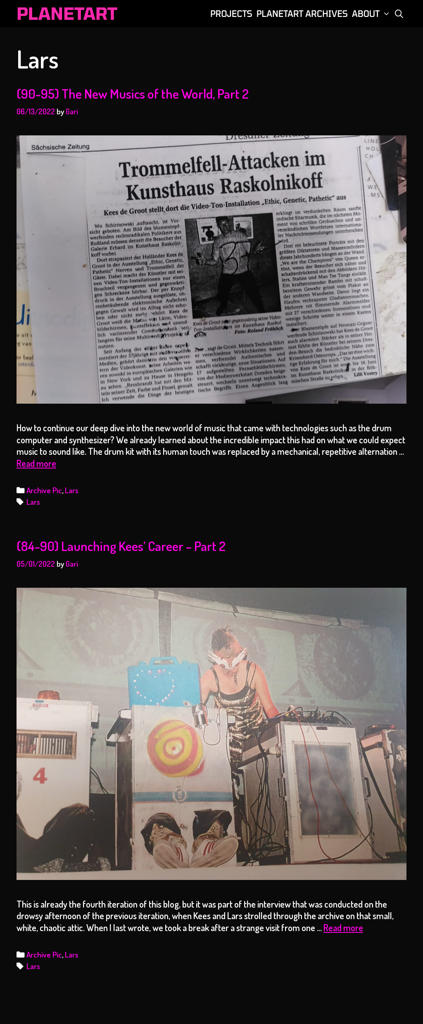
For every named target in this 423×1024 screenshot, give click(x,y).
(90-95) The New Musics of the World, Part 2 (133, 93)
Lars (71, 490)
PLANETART (67, 13)
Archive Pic (44, 490)
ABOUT (372, 13)
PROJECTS (231, 14)
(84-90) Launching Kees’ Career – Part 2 (121, 545)
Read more (36, 463)
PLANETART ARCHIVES (302, 14)
